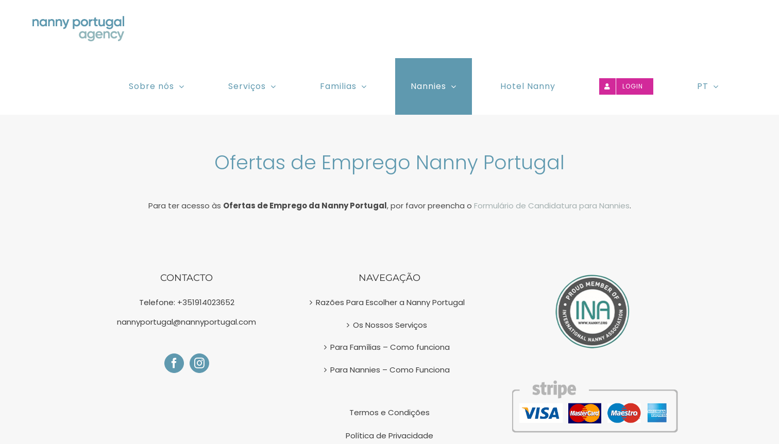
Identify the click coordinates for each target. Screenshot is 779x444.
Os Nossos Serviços (390, 324)
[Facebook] (174, 363)
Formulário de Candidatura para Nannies (552, 205)
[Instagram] (199, 363)
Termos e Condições (389, 412)
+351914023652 (205, 302)
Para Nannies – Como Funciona (390, 369)
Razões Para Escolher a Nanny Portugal (390, 302)
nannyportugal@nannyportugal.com (186, 321)
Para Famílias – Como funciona (390, 347)
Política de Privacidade (389, 435)
